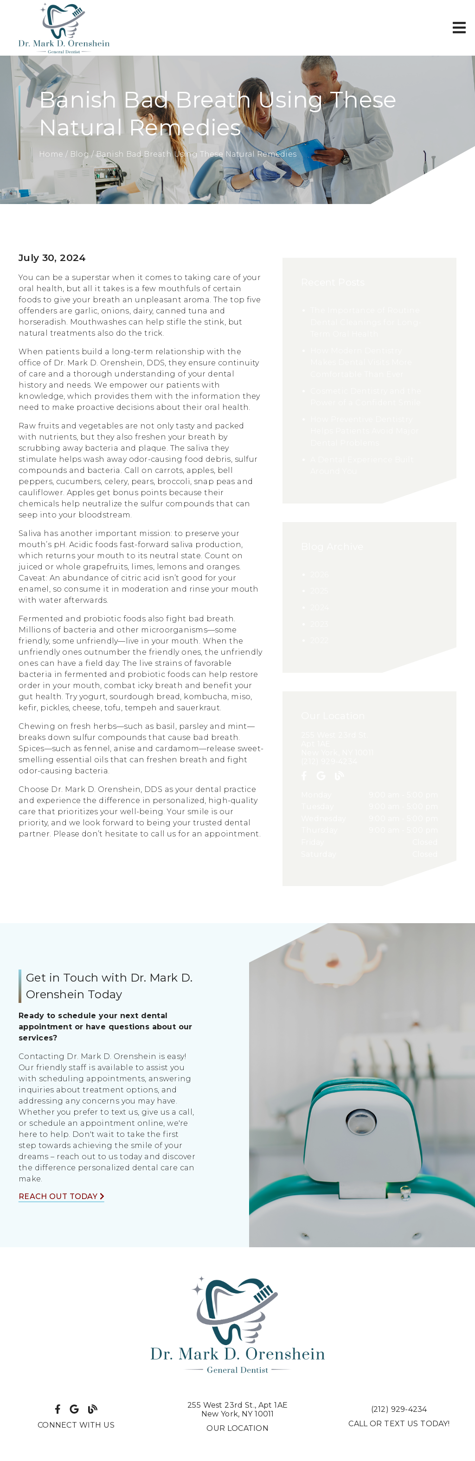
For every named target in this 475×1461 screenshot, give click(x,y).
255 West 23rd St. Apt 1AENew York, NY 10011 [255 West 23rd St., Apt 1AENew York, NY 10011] (237, 1409)
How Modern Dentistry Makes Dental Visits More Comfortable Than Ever (361, 362)
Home (51, 154)
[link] (64, 27)
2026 (319, 574)
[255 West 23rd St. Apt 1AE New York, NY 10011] (369, 744)
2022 (319, 640)
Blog (79, 154)
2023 (319, 624)
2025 (319, 591)
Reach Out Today (61, 1196)
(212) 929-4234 (329, 761)
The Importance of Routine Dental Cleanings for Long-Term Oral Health (365, 322)
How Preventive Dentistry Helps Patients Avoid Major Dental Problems (364, 431)
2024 (319, 607)
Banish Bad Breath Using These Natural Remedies (196, 154)
